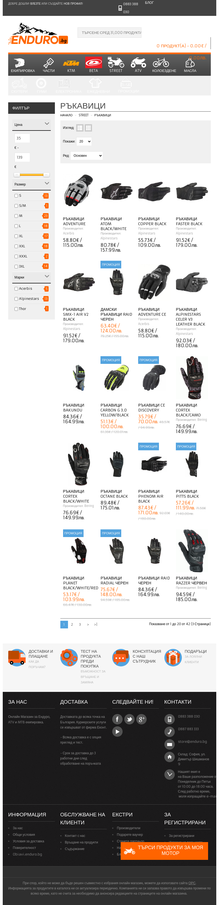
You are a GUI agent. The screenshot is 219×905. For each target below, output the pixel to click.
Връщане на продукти (81, 842)
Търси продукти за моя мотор (163, 851)
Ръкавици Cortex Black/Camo (188, 410)
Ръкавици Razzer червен (191, 580)
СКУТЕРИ (19, 85)
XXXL (23, 256)
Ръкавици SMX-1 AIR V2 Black (75, 314)
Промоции (128, 85)
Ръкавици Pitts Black (187, 494)
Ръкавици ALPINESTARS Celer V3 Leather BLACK (190, 317)
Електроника (69, 85)
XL (21, 236)
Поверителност (24, 848)
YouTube (117, 731)
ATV (138, 65)
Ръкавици (102, 115)
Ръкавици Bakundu (73, 408)
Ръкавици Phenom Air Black (150, 496)
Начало (66, 115)
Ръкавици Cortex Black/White (76, 496)
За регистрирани (181, 836)
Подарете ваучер (130, 835)
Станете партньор (130, 841)
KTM (71, 65)
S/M (22, 206)
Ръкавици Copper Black (152, 221)
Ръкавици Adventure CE (152, 312)
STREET (116, 65)
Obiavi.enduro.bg (27, 854)
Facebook (117, 719)
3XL (22, 266)
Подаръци (196, 651)
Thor (22, 309)
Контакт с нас (75, 836)
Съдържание (75, 849)
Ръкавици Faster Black (189, 221)
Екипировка (23, 65)
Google (141, 719)
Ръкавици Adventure (74, 221)
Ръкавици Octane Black (114, 494)
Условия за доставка (28, 841)
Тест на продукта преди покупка (91, 659)
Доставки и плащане (41, 654)
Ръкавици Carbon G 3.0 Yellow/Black (114, 410)
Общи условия (24, 835)
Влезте (35, 3)
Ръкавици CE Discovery (151, 408)
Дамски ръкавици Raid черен (116, 314)
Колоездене (164, 65)
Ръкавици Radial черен (114, 580)
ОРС (192, 883)
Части (48, 65)
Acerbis (25, 288)
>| (95, 624)
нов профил (73, 3)
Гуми (41, 85)
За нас (18, 828)
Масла (190, 65)
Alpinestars (29, 299)
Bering (202, 420)
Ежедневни (98, 85)
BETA (93, 65)
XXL (22, 246)
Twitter (129, 719)
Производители (128, 828)
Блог (149, 3)
